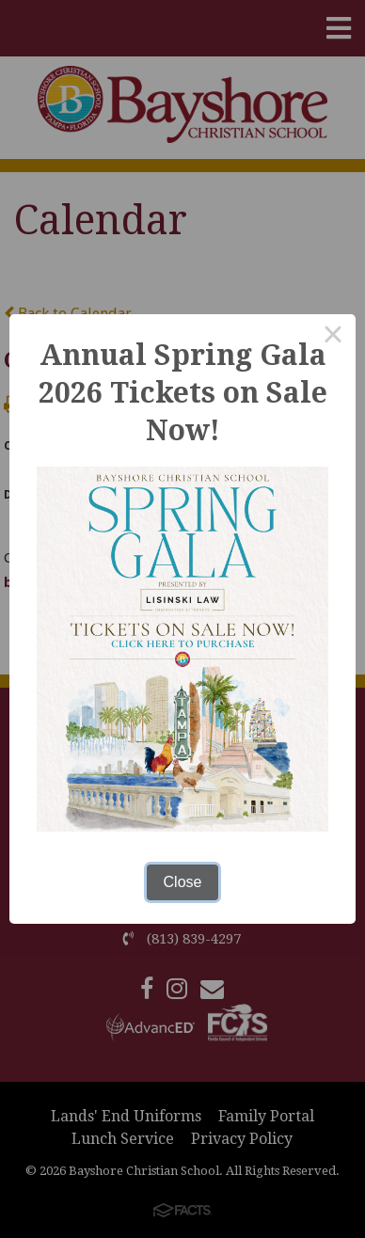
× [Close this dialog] (333, 336)
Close (183, 882)
